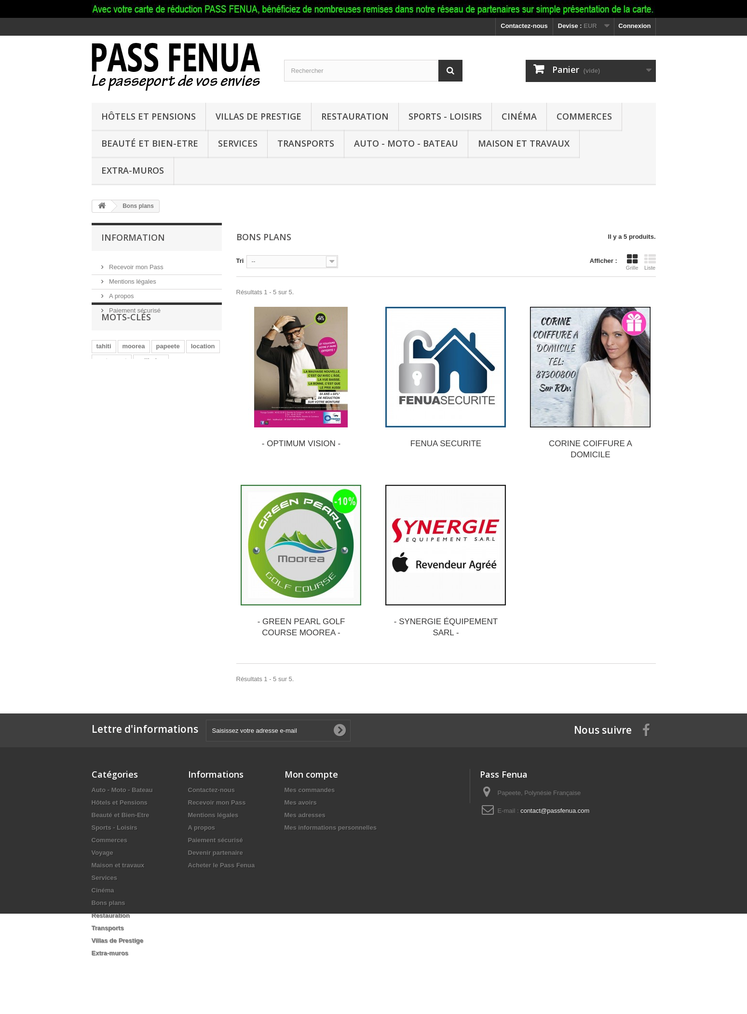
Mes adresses (305, 815)
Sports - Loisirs (445, 116)
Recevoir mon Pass (135, 263)
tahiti (103, 372)
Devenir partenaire (215, 852)
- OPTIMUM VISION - (301, 443)
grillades (150, 386)
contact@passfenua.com (554, 810)
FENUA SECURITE (445, 443)
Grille (632, 262)
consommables (119, 401)
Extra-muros (132, 170)
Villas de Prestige (258, 116)
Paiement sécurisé (134, 306)
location (203, 372)
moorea (133, 372)
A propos (121, 292)
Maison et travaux (524, 143)
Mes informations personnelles (331, 827)
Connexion (634, 25)
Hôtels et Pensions (148, 116)
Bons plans (108, 902)
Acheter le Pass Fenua (221, 865)
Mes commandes (310, 790)
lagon (190, 401)
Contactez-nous (524, 25)
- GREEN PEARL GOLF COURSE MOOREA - (301, 627)
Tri (240, 260)
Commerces (584, 116)
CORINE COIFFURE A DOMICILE (590, 449)
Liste (650, 262)
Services (238, 143)
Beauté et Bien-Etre (149, 143)
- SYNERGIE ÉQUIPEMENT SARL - (446, 627)
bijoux (162, 401)
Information (133, 237)
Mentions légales (132, 277)
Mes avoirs (301, 802)
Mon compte (311, 774)
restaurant (111, 386)
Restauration (355, 116)
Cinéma (519, 116)
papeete (168, 372)
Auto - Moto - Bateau (406, 143)
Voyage (102, 852)
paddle (106, 415)
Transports (305, 143)
